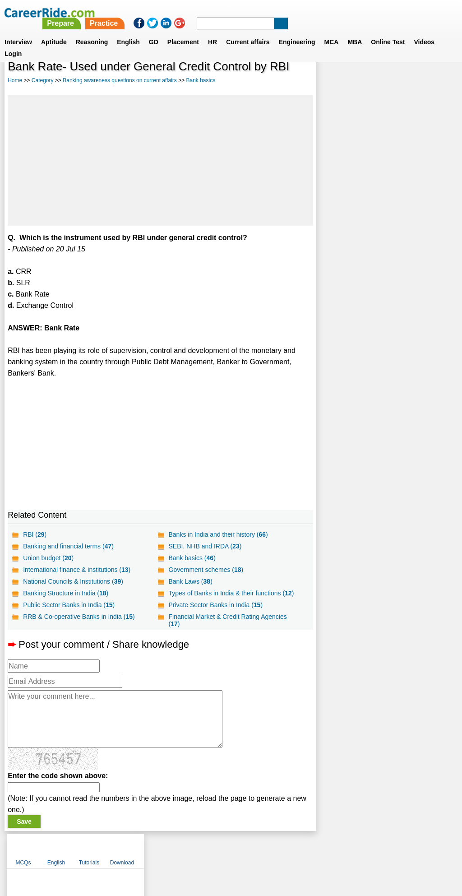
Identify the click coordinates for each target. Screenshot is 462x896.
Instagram (330, 849)
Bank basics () (191, 558)
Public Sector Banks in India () (69, 604)
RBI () (34, 534)
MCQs (334, 81)
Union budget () (48, 558)
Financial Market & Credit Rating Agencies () (227, 620)
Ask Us (264, 849)
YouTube (294, 849)
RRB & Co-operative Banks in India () (78, 616)
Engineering (297, 31)
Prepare (230, 12)
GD (153, 31)
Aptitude (54, 31)
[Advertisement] (160, 160)
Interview (18, 31)
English (128, 31)
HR (212, 31)
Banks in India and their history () (218, 534)
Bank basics (201, 80)
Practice (273, 12)
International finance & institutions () (76, 569)
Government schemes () (205, 569)
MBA (354, 31)
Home (15, 80)
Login (13, 42)
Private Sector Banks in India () (215, 604)
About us (149, 849)
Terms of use (227, 849)
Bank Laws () (190, 581)
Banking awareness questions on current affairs (120, 80)
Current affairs (247, 31)
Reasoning (92, 31)
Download (433, 81)
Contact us (185, 849)
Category (43, 80)
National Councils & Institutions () (73, 581)
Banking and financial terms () (68, 546)
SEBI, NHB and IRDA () (204, 546)
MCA (331, 31)
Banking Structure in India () (65, 593)
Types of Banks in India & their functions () (231, 593)
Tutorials (400, 81)
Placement (183, 31)
